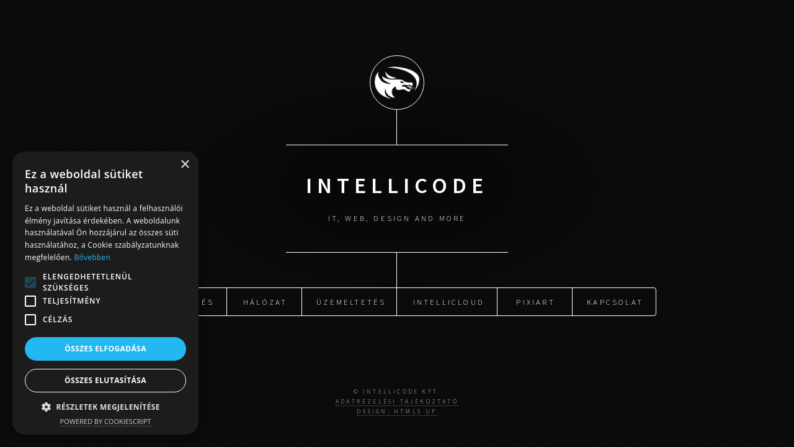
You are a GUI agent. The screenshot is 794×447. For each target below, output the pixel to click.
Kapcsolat (615, 300)
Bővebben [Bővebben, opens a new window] (92, 257)
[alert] (105, 293)
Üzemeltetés (351, 300)
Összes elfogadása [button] (105, 348)
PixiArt (535, 300)
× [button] (184, 164)
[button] (30, 282)
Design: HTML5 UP (397, 411)
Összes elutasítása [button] (105, 380)
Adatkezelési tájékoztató (397, 401)
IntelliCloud (448, 300)
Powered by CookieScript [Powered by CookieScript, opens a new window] (105, 421)
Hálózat (265, 300)
